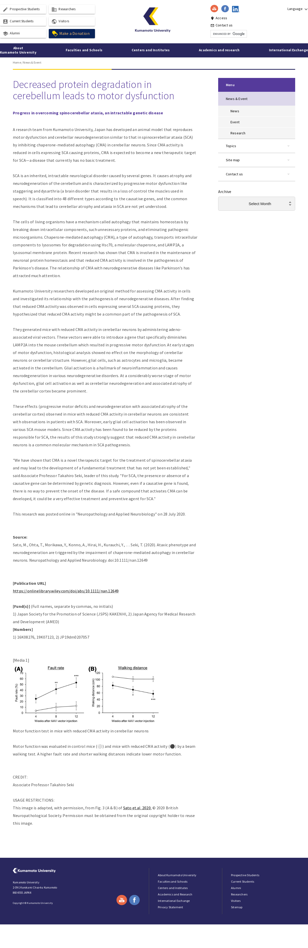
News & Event (32, 62)
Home (17, 62)
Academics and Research (175, 894)
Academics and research (219, 50)
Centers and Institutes (151, 50)
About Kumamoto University (18, 50)
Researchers (63, 9)
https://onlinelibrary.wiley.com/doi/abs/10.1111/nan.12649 (66, 590)
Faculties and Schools (84, 50)
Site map (233, 160)
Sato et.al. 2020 (137, 807)
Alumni (11, 33)
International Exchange (288, 50)
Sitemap (236, 907)
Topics (231, 146)
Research (238, 133)
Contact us (221, 25)
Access (218, 18)
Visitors (60, 21)
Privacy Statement (170, 907)
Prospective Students (21, 9)
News (234, 111)
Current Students (18, 21)
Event (234, 122)
